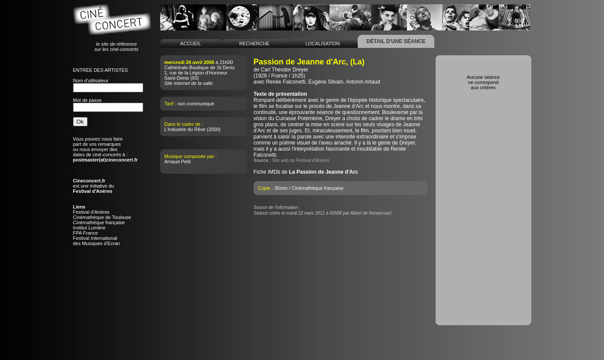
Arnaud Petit (177, 161)
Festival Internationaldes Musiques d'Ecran (96, 241)
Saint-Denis (176, 78)
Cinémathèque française (99, 222)
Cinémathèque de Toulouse (102, 217)
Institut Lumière (89, 227)
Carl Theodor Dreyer (284, 70)
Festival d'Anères (91, 212)
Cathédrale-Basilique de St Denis (199, 67)
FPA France (85, 233)
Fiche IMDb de (306, 172)
